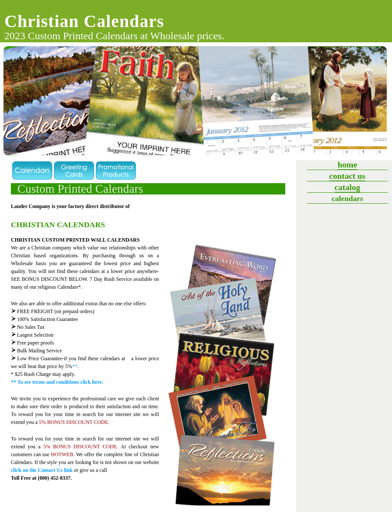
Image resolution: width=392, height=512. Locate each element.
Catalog (347, 187)
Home (347, 164)
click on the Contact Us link (42, 470)
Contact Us (347, 176)
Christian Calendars (84, 21)
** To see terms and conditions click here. (57, 382)
